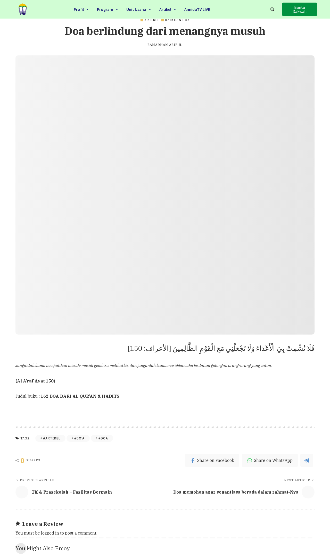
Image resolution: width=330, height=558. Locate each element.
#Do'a (79, 438)
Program (107, 8)
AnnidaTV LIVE (197, 8)
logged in (50, 533)
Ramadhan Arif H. (165, 44)
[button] (299, 9)
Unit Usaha (138, 8)
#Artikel (51, 438)
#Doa (103, 438)
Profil (81, 8)
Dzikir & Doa (177, 20)
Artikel (167, 8)
